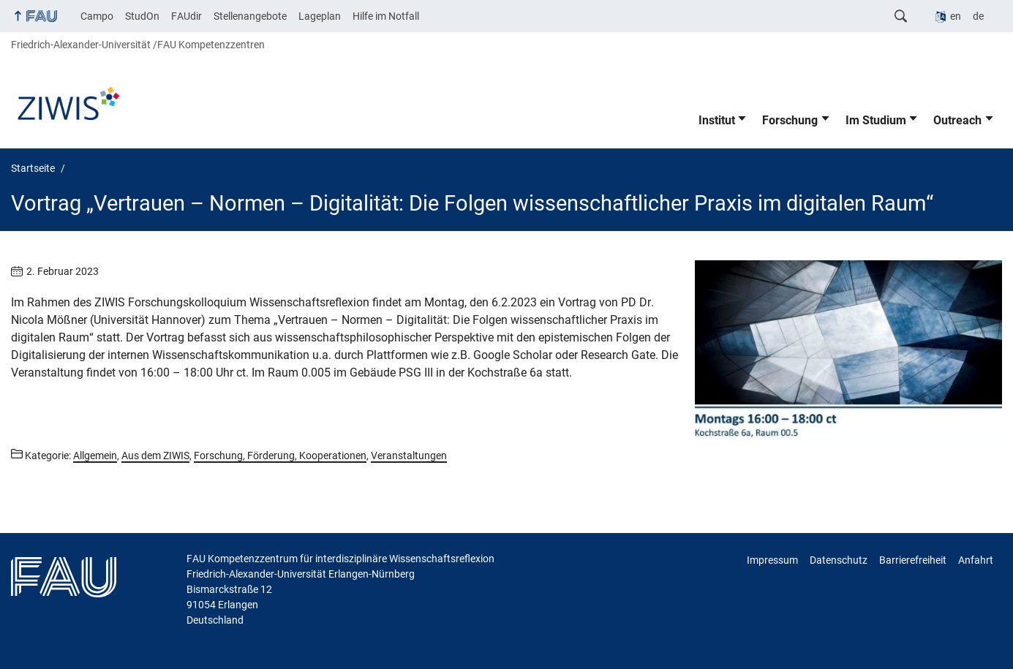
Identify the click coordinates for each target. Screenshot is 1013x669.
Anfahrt (975, 560)
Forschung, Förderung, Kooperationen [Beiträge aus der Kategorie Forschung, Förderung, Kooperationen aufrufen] (280, 455)
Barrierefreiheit (912, 560)
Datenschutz (838, 560)
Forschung (790, 120)
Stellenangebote (250, 16)
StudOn (142, 16)
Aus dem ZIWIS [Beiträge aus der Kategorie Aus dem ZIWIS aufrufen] (155, 455)
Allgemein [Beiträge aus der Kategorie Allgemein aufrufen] (95, 455)
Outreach (957, 120)
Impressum (772, 560)
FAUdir (186, 16)
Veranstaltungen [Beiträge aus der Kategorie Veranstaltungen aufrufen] (409, 455)
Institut (716, 120)
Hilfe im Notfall (386, 16)
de (978, 16)
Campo (96, 16)
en (955, 16)
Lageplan (319, 16)
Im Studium (876, 120)
